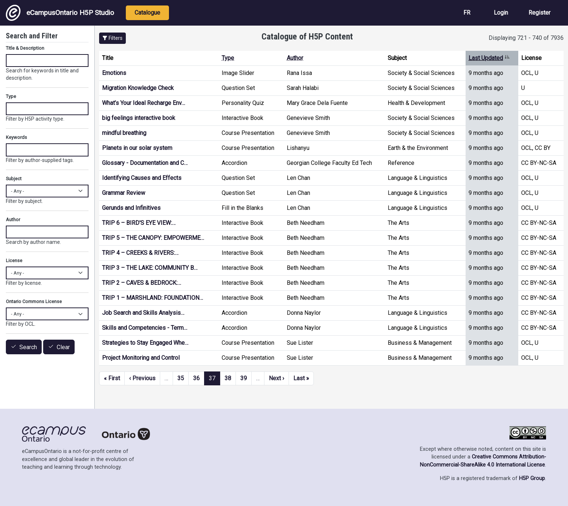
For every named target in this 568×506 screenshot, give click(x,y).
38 (228, 378)
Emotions (114, 72)
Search (28, 347)
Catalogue (147, 12)
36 (196, 378)
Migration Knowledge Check (138, 87)
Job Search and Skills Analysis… (143, 312)
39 (243, 378)
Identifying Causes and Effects (141, 177)
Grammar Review (123, 192)
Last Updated (489, 57)
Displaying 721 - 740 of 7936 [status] (526, 37)
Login (501, 12)
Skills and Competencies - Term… (144, 327)
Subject (14, 178)
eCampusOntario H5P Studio (60, 13)
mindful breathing (124, 132)
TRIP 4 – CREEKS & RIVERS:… (140, 252)
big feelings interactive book (138, 117)
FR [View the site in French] (466, 12)
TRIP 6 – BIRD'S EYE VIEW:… (139, 222)
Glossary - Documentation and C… (145, 162)
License (14, 260)
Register (539, 12)
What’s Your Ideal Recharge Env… (143, 102)
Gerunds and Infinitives (131, 207)
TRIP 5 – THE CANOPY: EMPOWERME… (153, 237)
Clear (63, 347)
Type (228, 57)
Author (295, 57)
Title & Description (25, 48)
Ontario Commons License (34, 301)
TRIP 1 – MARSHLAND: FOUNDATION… (152, 297)
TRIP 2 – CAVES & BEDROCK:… (141, 282)
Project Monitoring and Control (141, 357)
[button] (112, 38)
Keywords (16, 137)
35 (180, 378)
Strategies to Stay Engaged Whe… (145, 342)
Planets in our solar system (137, 147)
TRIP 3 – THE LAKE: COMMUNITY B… (150, 267)
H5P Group (532, 478)
